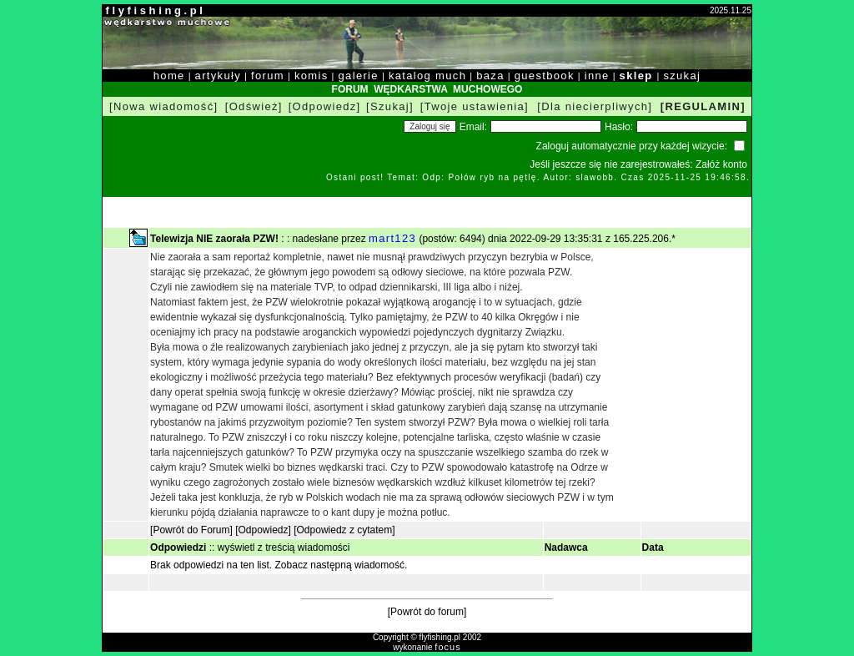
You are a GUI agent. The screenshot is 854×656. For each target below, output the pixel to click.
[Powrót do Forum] (191, 530)
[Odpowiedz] (325, 106)
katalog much (427, 75)
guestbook (545, 75)
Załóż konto (721, 164)
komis (311, 75)
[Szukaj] (390, 106)
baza (490, 75)
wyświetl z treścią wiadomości (284, 547)
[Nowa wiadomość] (163, 106)
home (169, 75)
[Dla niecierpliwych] (594, 106)
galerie (359, 75)
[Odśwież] (254, 106)
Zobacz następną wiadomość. (341, 565)
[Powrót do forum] (427, 612)
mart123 (392, 238)
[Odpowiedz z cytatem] (344, 530)
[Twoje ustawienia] (474, 106)
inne (597, 75)
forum (267, 75)
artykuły (218, 75)
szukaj (682, 75)
